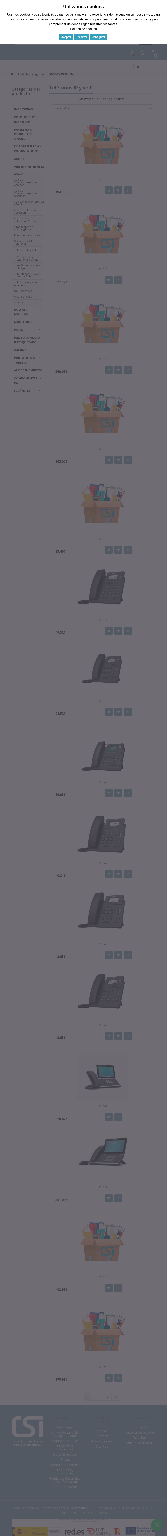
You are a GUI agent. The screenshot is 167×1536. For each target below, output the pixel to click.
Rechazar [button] (81, 37)
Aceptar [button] (66, 37)
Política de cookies (83, 29)
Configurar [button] (98, 37)
